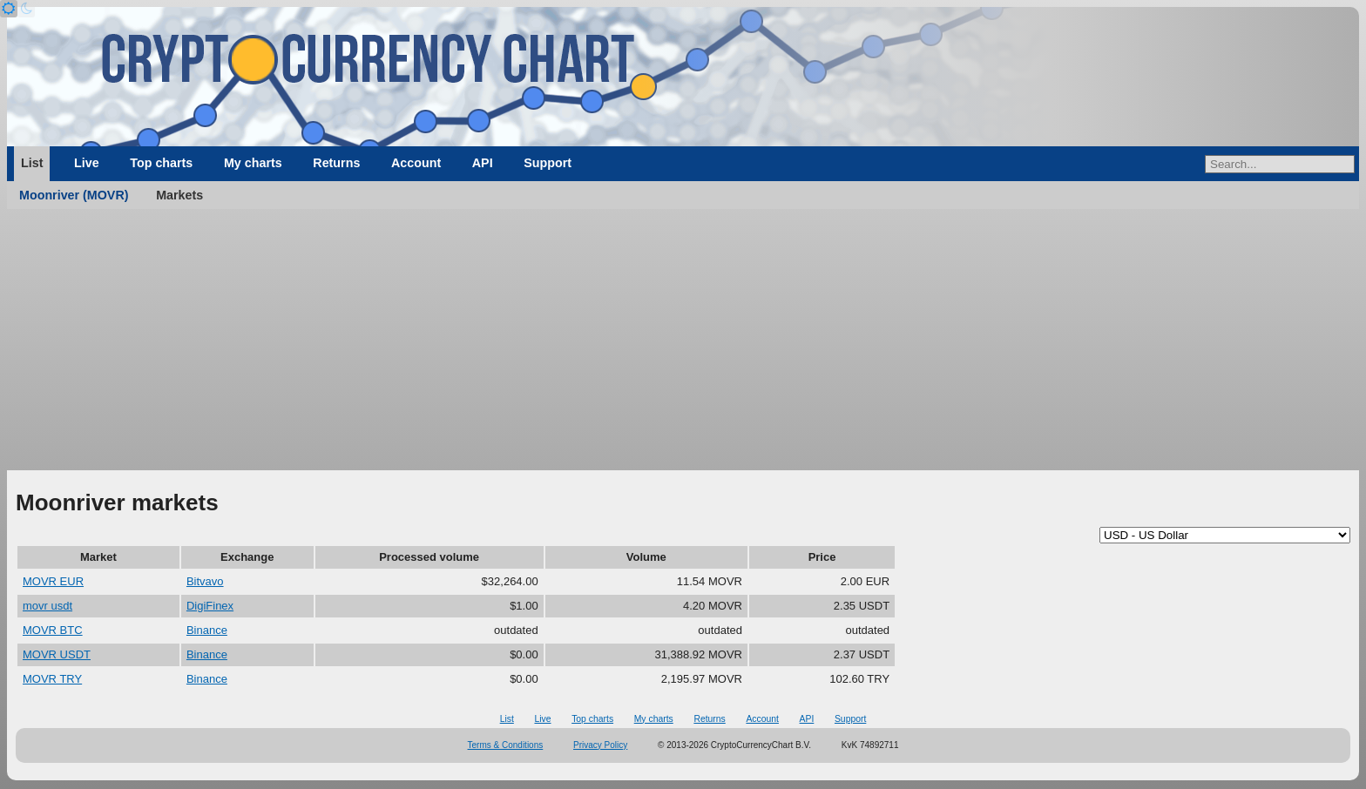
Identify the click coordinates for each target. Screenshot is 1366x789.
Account (416, 163)
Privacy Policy (600, 745)
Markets (179, 195)
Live (86, 163)
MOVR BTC (53, 630)
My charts (253, 163)
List (32, 163)
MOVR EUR (53, 581)
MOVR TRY (52, 678)
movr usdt (47, 605)
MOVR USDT (57, 654)
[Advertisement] (683, 340)
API (482, 163)
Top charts (161, 163)
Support (547, 163)
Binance (206, 630)
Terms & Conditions (506, 745)
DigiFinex (209, 605)
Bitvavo (205, 581)
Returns (336, 163)
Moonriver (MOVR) (74, 195)
